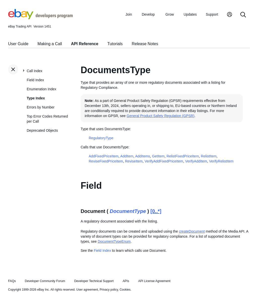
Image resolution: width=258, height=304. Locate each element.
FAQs (12, 281)
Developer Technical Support (93, 281)
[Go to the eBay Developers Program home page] (40, 18)
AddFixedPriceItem (103, 156)
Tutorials (115, 44)
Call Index (34, 71)
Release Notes (145, 44)
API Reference (85, 44)
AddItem (126, 156)
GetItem (158, 156)
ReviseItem (134, 161)
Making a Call (50, 44)
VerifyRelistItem (221, 161)
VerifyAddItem (196, 161)
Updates (190, 14)
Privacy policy (109, 289)
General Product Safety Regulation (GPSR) (161, 116)
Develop (148, 14)
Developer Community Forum (45, 281)
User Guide (18, 44)
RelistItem (208, 156)
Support (212, 14)
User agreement (87, 289)
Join (128, 14)
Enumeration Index (41, 89)
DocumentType (128, 211)
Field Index (35, 80)
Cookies (125, 289)
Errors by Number (40, 107)
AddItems (142, 156)
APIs (126, 281)
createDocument (192, 231)
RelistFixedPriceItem (183, 156)
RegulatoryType (101, 138)
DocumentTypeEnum (114, 241)
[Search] (243, 15)
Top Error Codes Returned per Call (47, 118)
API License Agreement (154, 281)
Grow (170, 14)
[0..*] (155, 211)
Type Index (36, 98)
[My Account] (229, 15)
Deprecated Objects (42, 130)
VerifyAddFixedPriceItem (164, 161)
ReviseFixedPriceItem (106, 161)
